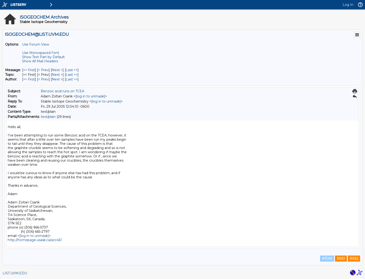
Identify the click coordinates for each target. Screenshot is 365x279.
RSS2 (354, 258)
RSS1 (341, 258)
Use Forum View (35, 44)
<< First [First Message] (29, 70)
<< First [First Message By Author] (29, 79)
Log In (348, 5)
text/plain (48, 117)
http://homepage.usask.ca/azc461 (35, 240)
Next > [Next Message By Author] (57, 79)
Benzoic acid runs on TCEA (62, 91)
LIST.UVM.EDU (15, 273)
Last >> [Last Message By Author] (72, 79)
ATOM (327, 258)
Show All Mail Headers (40, 61)
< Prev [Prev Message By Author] (43, 79)
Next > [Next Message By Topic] (57, 75)
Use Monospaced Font (40, 53)
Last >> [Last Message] (72, 70)
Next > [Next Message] (57, 70)
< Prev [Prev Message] (43, 70)
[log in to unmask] (90, 96)
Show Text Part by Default (43, 57)
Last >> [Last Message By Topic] (72, 75)
